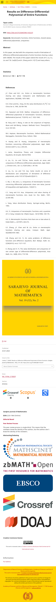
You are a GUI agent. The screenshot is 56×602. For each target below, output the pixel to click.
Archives (12, 7)
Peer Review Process (10, 423)
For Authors (7, 562)
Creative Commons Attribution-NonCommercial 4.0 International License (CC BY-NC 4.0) (34, 573)
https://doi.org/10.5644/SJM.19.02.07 (20, 33)
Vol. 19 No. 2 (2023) (24, 7)
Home (5, 7)
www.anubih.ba (36, 588)
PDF (5, 341)
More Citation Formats (11, 366)
